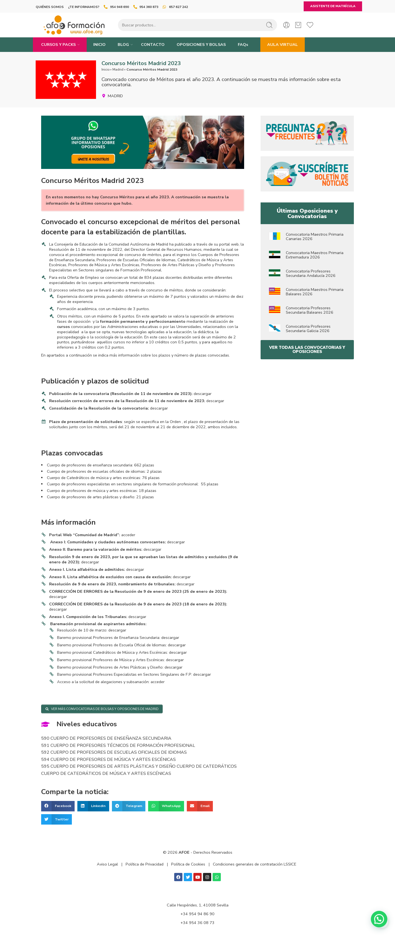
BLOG (123, 45)
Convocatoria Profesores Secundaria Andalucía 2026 (310, 273)
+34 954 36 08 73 (197, 922)
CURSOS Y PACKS (58, 45)
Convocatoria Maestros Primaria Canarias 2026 (314, 236)
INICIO (99, 44)
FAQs (243, 44)
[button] (58, 806)
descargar (202, 393)
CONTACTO (153, 44)
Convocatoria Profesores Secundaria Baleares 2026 (309, 310)
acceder (128, 535)
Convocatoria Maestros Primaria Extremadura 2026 (314, 255)
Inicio (105, 69)
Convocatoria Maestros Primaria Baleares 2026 (314, 292)
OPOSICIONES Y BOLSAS (201, 44)
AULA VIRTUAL (282, 44)
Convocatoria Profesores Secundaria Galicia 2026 (308, 328)
